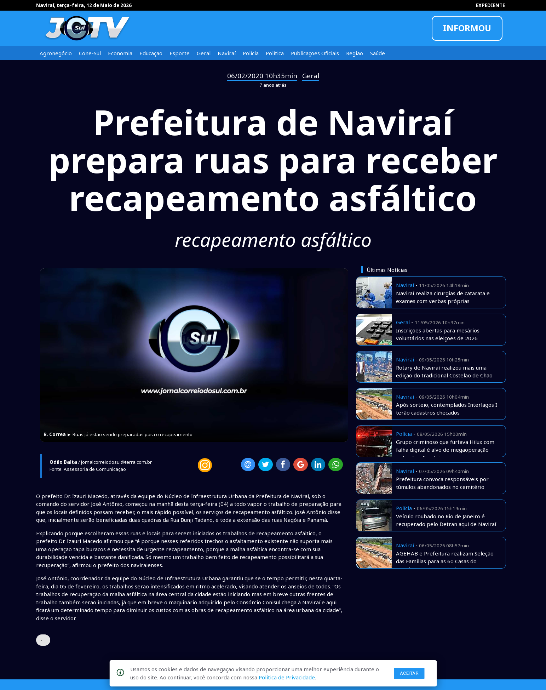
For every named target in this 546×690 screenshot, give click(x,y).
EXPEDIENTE (490, 5)
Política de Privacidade (287, 677)
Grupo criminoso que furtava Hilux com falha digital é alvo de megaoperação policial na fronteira (445, 449)
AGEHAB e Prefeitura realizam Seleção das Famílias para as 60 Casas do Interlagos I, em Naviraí (445, 561)
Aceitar (409, 673)
